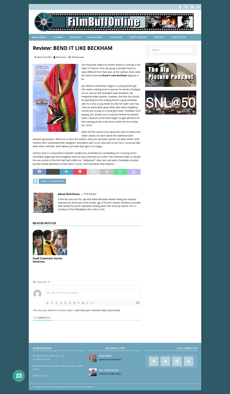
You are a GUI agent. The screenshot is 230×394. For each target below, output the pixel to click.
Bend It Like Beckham (52, 180)
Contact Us (178, 36)
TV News (58, 36)
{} (87, 302)
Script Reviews (138, 36)
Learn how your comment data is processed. (97, 309)
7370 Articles (89, 193)
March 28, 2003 (44, 56)
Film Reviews (95, 36)
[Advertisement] (171, 138)
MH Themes (88, 386)
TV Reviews (116, 36)
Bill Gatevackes (109, 369)
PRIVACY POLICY (40, 375)
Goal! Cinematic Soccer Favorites (47, 259)
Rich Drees (61, 56)
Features (75, 36)
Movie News (39, 36)
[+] (92, 302)
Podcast (159, 36)
